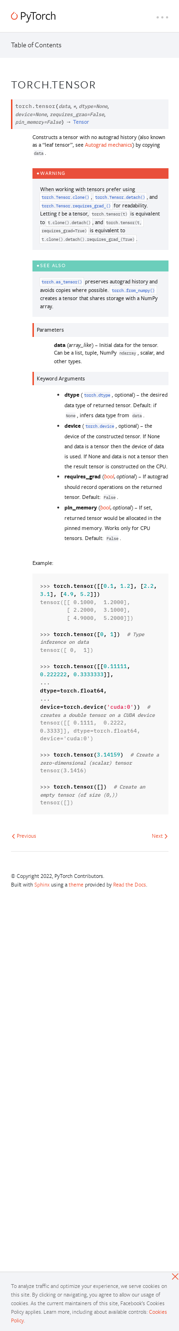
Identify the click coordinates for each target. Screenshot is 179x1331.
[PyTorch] (33, 16)
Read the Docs (129, 884)
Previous (23, 835)
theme (76, 884)
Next (160, 835)
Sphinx (42, 884)
